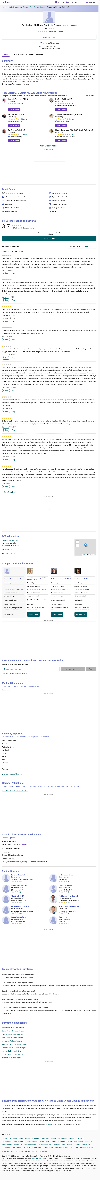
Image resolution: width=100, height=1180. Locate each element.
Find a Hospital (74, 1147)
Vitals (94, 554)
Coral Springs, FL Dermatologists (13, 1054)
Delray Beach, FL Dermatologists (13, 1031)
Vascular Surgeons (37, 1147)
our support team (51, 1124)
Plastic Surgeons (67, 1144)
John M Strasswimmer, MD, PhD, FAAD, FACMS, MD (36, 578)
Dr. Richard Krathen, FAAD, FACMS (61, 579)
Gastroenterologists (32, 1141)
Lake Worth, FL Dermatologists (12, 1034)
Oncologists (88, 1141)
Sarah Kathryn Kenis (18, 917)
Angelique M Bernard (19, 885)
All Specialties (49, 1147)
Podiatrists (77, 1144)
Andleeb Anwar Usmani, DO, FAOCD (69, 115)
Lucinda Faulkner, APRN (18, 99)
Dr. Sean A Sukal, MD (16, 130)
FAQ (12, 1151)
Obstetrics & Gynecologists (75, 1141)
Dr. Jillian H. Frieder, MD (81, 579)
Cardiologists (35, 1138)
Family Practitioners (19, 1141)
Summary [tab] (6, 54)
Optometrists (18, 1144)
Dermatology (6, 690)
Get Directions (7, 549)
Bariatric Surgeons (24, 1138)
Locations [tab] (30, 54)
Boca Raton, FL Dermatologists (12, 1038)
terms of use (37, 1158)
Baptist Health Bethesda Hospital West (15, 791)
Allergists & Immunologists (9, 1138)
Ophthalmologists (7, 1144)
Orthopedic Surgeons (30, 1144)
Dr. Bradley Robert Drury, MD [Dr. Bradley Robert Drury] (69, 907)
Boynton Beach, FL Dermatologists (13, 1028)
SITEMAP (19, 1151)
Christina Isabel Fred (18, 896)
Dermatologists (62, 1138)
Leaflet (84, 554)
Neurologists (61, 1141)
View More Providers (48, 146)
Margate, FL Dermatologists (11, 1051)
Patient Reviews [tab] (18, 54)
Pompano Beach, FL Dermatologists (14, 1048)
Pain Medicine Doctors (44, 1144)
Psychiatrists (86, 1144)
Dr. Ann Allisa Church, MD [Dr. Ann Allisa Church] (20, 907)
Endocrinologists (7, 1141)
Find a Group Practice (86, 1147)
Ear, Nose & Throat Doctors (76, 1138)
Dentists (53, 1138)
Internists (53, 1141)
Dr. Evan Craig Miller (18, 875)
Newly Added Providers (61, 1147)
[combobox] (31, 669)
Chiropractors (45, 1138)
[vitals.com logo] (6, 2)
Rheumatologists (17, 1147)
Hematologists (44, 1141)
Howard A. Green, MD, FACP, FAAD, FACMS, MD (74, 130)
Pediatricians (56, 1144)
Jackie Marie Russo (66, 875)
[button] (85, 545)
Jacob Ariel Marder (66, 885)
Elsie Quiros (63, 917)
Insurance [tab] (40, 54)
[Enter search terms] (75, 246)
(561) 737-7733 (10, 553)
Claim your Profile (70, 25)
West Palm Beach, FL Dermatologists (14, 1044)
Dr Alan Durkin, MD (16, 115)
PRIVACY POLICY (31, 1151)
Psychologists (6, 1147)
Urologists (27, 1147)
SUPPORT (5, 1151)
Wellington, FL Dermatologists (12, 1041)
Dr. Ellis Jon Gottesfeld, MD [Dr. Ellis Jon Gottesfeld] (68, 896)
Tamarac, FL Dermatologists (11, 1058)
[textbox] (31, 669)
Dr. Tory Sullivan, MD (63, 99)
